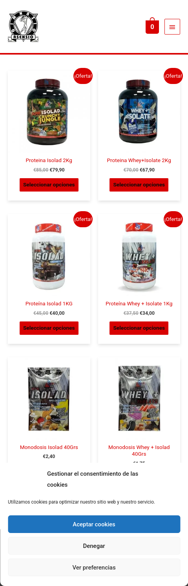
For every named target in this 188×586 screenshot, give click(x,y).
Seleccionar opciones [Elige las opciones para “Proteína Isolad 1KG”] (49, 328)
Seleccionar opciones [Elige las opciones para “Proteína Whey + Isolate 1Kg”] (139, 328)
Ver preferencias (93, 567)
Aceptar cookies (94, 524)
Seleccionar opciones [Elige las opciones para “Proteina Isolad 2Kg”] (49, 184)
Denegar (94, 545)
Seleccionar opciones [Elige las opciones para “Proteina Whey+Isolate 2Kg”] (139, 184)
